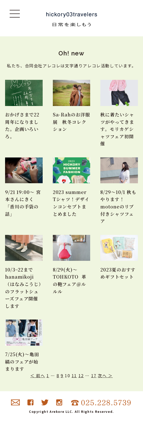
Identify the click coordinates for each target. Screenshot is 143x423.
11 (74, 376)
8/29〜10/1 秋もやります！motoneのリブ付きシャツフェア (118, 207)
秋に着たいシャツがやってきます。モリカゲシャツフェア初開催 (117, 129)
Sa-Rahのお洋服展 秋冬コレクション (71, 121)
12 (81, 376)
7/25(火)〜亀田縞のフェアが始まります (22, 362)
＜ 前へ (37, 376)
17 (94, 376)
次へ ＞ (105, 376)
